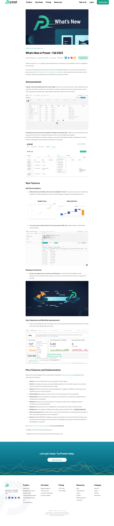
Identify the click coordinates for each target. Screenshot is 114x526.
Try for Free (103, 6)
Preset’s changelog (67, 381)
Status (55, 517)
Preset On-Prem (27, 499)
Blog (78, 495)
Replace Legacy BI (45, 495)
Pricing (48, 6)
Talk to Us (82, 6)
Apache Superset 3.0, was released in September (48, 79)
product (38, 70)
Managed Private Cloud (29, 497)
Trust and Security (27, 509)
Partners (96, 499)
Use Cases (39, 6)
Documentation (81, 497)
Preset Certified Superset (29, 502)
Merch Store (97, 502)
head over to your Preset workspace (39, 432)
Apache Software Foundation (58, 522)
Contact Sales (62, 497)
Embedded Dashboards (29, 504)
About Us (96, 495)
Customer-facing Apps (47, 499)
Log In (91, 6)
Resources (58, 6)
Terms (64, 517)
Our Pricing (61, 495)
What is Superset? (81, 504)
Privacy (60, 517)
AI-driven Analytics (46, 502)
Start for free (57, 466)
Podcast (79, 502)
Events (78, 499)
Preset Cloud (26, 495)
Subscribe (83, 64)
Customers (79, 506)
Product (29, 6)
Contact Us (50, 517)
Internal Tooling (45, 497)
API (24, 506)
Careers (96, 497)
